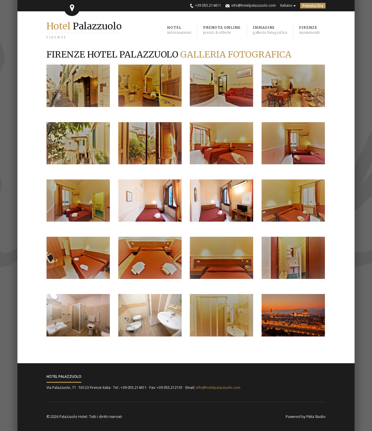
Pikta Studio (316, 416)
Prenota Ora (313, 5)
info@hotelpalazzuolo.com (253, 5)
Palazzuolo (84, 26)
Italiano (286, 5)
